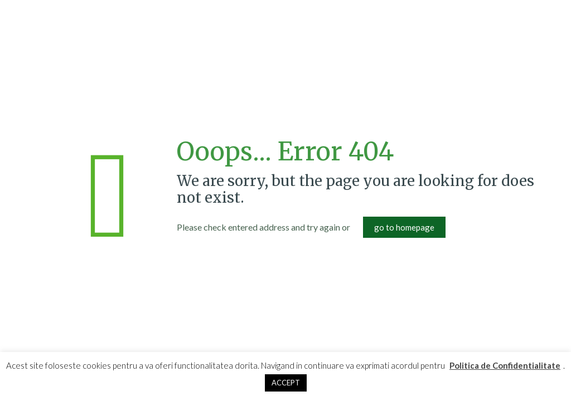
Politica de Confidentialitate (504, 365)
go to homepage (404, 227)
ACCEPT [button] (286, 382)
